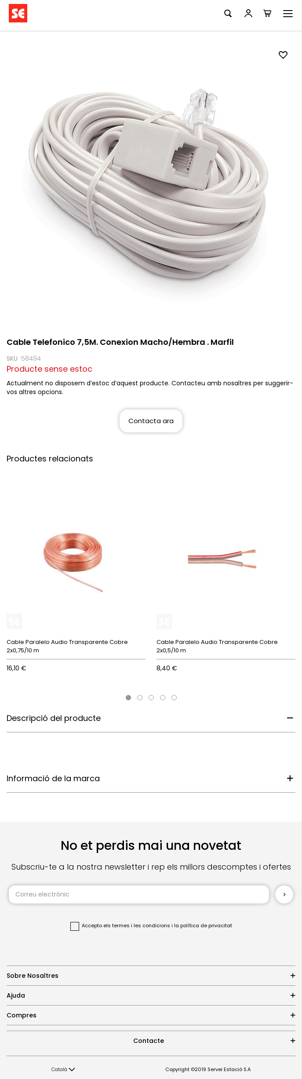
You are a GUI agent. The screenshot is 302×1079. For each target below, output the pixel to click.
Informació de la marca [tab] (53, 778)
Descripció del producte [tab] (54, 718)
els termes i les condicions (136, 925)
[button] (63, 1070)
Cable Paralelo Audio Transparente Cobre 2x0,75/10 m (67, 646)
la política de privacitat (203, 925)
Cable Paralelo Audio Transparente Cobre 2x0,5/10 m (217, 646)
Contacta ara (151, 420)
